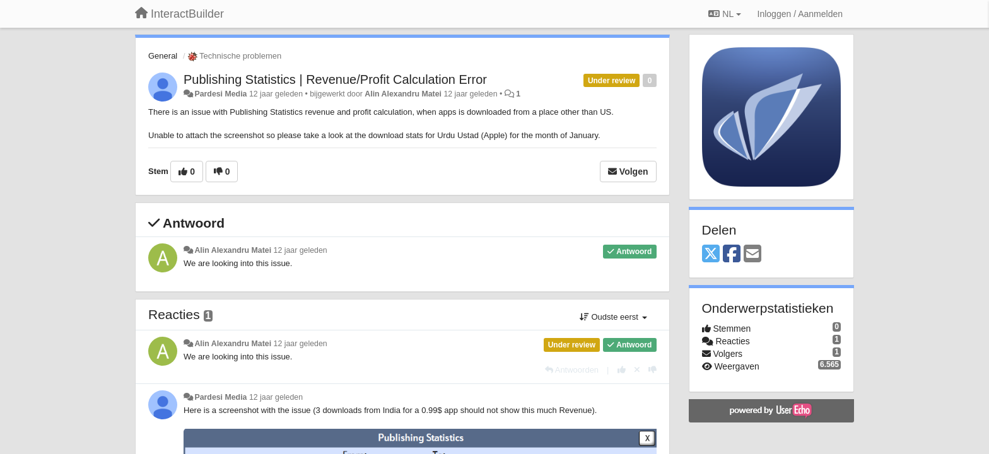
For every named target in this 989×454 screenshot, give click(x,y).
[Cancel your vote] (637, 370)
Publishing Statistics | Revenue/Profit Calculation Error (335, 79)
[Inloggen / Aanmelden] (800, 14)
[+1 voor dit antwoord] (621, 370)
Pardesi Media (220, 94)
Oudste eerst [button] (613, 317)
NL (724, 14)
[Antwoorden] (572, 370)
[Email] (752, 254)
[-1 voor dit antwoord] (652, 370)
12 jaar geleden (300, 250)
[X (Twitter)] (711, 254)
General (162, 56)
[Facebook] (731, 254)
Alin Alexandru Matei (403, 94)
